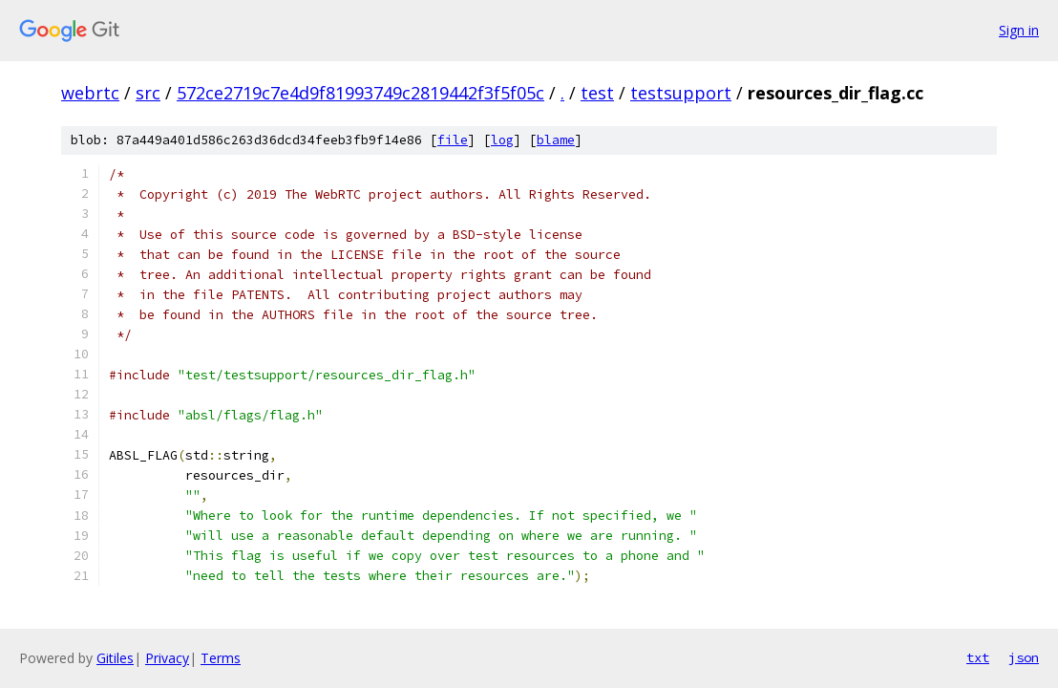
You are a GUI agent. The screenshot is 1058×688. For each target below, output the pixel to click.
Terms (221, 658)
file (452, 140)
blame (556, 140)
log (502, 140)
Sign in (1019, 30)
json (1023, 657)
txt (977, 657)
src (148, 92)
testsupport (680, 92)
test (597, 92)
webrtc (90, 92)
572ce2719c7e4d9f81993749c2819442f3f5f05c (360, 92)
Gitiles (115, 658)
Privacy (167, 658)
